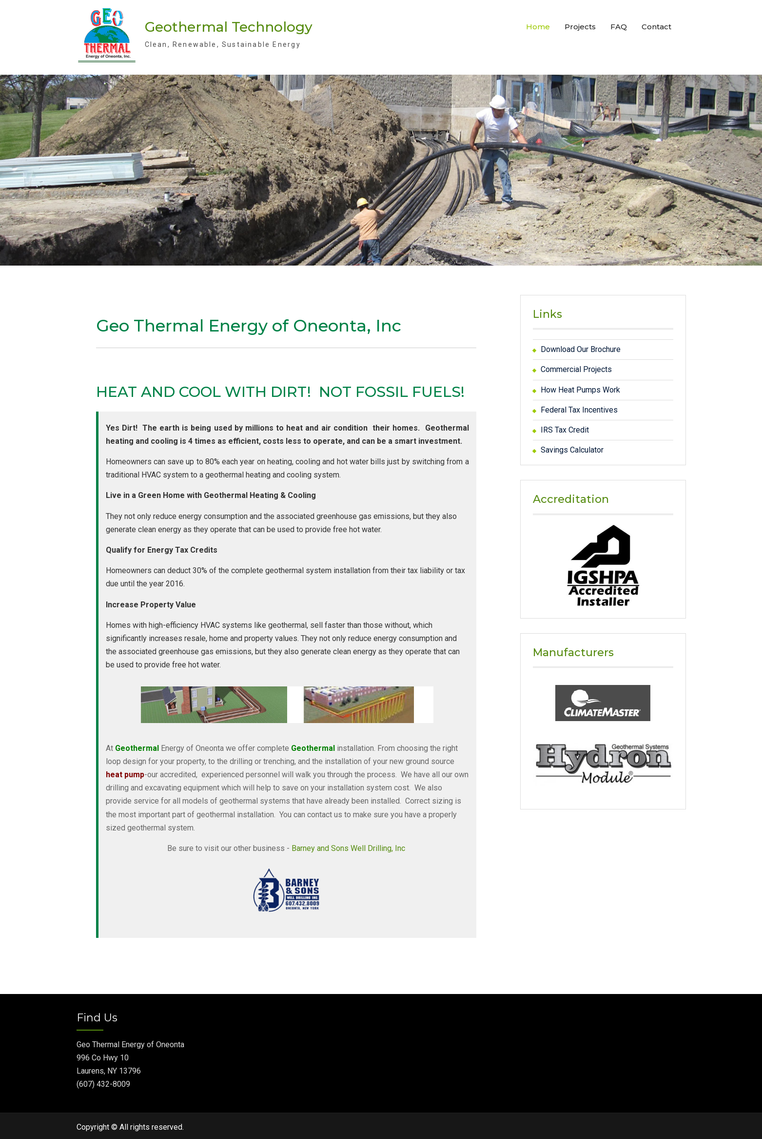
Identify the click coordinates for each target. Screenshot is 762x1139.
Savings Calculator (572, 447)
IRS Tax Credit (565, 427)
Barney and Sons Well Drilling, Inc (348, 845)
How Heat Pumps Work (580, 387)
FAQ (618, 25)
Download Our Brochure (581, 347)
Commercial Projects (576, 367)
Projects (580, 25)
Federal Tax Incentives (579, 407)
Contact (656, 25)
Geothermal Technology (229, 26)
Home (538, 25)
